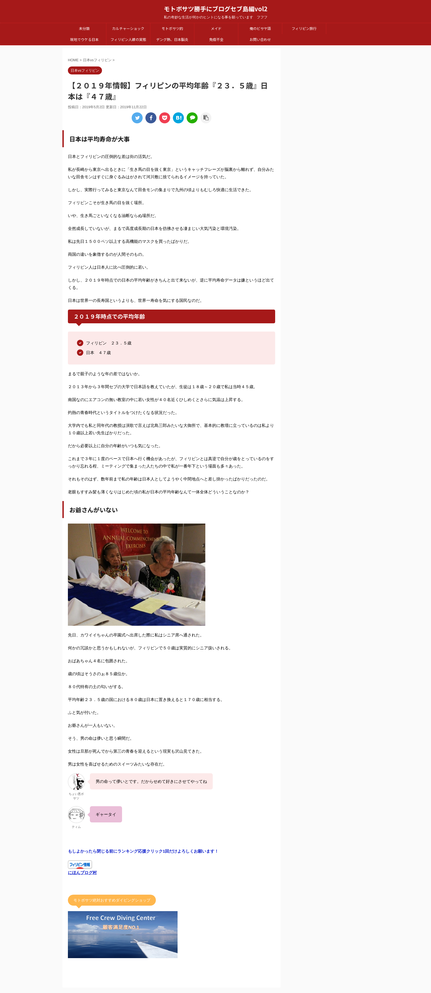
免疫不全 (216, 39)
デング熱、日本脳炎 (172, 39)
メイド (216, 28)
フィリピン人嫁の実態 (128, 39)
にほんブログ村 (82, 872)
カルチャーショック (128, 28)
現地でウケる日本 (84, 39)
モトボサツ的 (172, 28)
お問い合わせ (260, 39)
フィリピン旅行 (304, 28)
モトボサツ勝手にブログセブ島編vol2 (215, 8)
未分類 (84, 28)
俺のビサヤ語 (260, 28)
